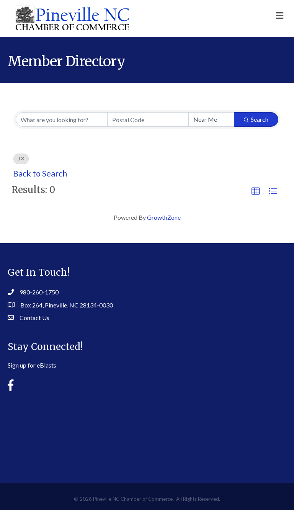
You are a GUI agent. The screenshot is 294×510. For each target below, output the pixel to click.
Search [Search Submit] (256, 119)
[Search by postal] (148, 119)
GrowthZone (164, 217)
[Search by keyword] (62, 119)
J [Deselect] (21, 159)
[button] (255, 191)
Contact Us (34, 317)
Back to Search (40, 173)
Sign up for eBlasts (32, 365)
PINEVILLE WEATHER (147, 431)
